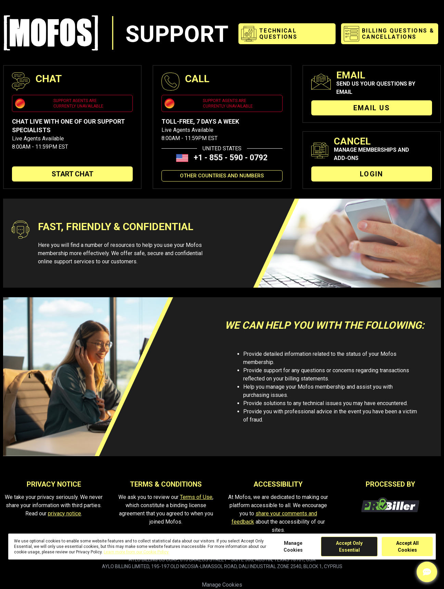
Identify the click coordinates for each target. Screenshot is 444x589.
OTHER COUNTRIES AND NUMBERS (222, 176)
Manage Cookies (222, 584)
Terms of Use (196, 497)
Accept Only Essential (349, 546)
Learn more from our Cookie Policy (136, 552)
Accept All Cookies (407, 546)
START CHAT (72, 174)
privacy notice (64, 513)
